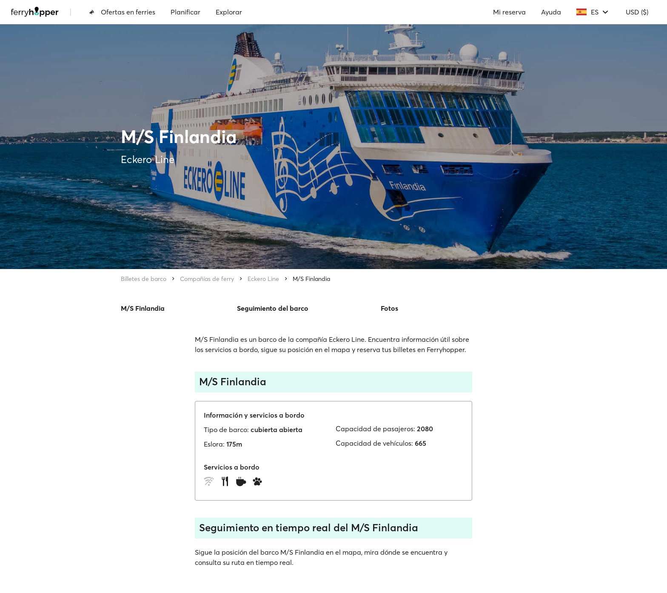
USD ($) (637, 12)
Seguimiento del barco (272, 308)
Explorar (229, 12)
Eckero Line (263, 279)
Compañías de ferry (207, 279)
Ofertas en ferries (122, 12)
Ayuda (551, 12)
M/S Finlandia (311, 279)
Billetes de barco (143, 279)
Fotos (389, 308)
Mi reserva (509, 12)
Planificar (185, 12)
